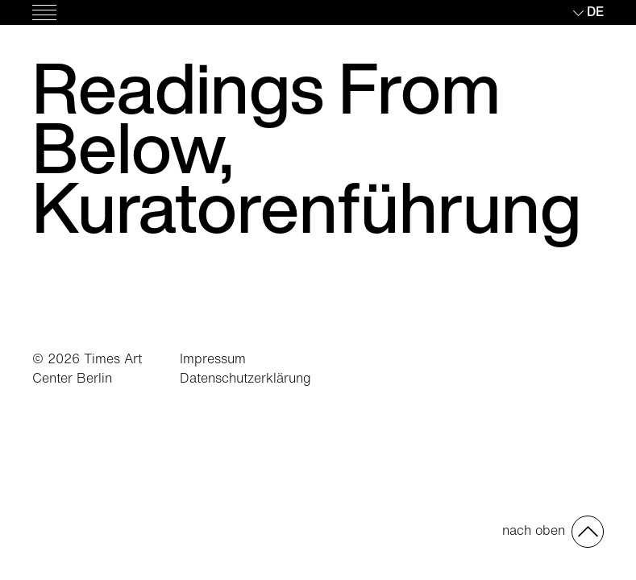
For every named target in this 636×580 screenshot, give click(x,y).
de (595, 11)
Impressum (213, 358)
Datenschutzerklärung (245, 377)
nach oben (533, 530)
